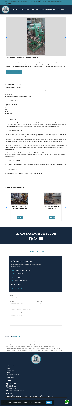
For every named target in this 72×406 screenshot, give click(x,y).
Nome (12, 295)
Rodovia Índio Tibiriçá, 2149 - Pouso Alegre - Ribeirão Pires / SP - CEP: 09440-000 (30, 396)
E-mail (12, 301)
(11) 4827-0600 (43, 1)
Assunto (12, 307)
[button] (66, 36)
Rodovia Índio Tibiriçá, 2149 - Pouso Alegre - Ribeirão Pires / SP (21, 1)
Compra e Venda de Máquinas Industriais (43, 344)
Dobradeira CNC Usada (48, 346)
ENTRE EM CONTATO (14, 72)
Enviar (36, 328)
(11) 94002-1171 (19, 277)
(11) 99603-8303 (11, 389)
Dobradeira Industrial (10, 350)
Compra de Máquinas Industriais (52, 341)
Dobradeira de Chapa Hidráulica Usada (15, 348)
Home (15, 9)
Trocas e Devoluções (48, 9)
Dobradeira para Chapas (34, 350)
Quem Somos (24, 9)
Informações (10, 378)
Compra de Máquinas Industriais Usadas (15, 343)
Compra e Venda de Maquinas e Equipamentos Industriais (19, 344)
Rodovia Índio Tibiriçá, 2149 (22, 281)
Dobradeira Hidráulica (42, 348)
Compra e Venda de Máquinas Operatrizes (15, 346)
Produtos (35, 9)
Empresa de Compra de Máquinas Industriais (51, 350)
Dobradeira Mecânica (22, 350)
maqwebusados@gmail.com (56, 1)
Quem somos (10, 370)
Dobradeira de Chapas (30, 348)
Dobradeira (29, 346)
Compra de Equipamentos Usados (35, 341)
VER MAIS (20, 217)
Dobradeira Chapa (37, 346)
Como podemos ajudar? (17, 313)
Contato (61, 9)
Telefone (40, 301)
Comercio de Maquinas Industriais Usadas (15, 341)
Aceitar (49, 402)
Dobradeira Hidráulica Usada (56, 348)
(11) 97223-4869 (11, 387)
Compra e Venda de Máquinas (33, 343)
